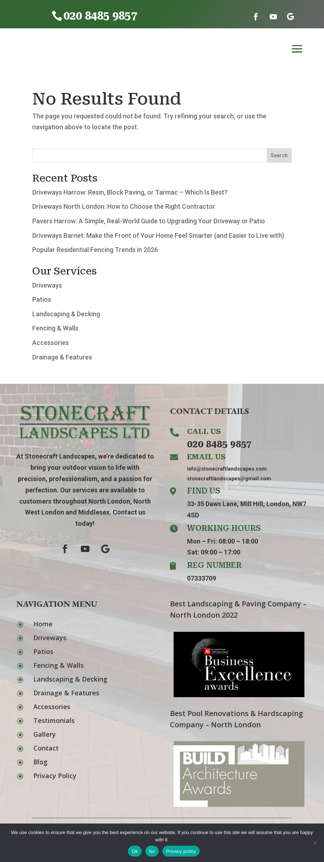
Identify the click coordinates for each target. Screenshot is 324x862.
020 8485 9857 (219, 444)
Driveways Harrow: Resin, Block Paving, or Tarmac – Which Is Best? (130, 192)
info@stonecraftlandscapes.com (227, 469)
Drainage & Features (62, 357)
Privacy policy (181, 851)
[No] (315, 842)
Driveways (47, 285)
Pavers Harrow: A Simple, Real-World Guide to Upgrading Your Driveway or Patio (148, 221)
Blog (40, 761)
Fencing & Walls (55, 328)
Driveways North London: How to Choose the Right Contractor (123, 206)
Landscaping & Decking (66, 314)
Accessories (50, 342)
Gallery (44, 734)
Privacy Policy (54, 775)
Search (279, 155)
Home (43, 623)
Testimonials (54, 720)
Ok (135, 851)
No (152, 851)
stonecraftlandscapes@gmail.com (229, 478)
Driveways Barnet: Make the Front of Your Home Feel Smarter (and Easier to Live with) (158, 235)
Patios (41, 299)
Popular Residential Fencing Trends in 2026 (95, 249)
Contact (46, 748)
